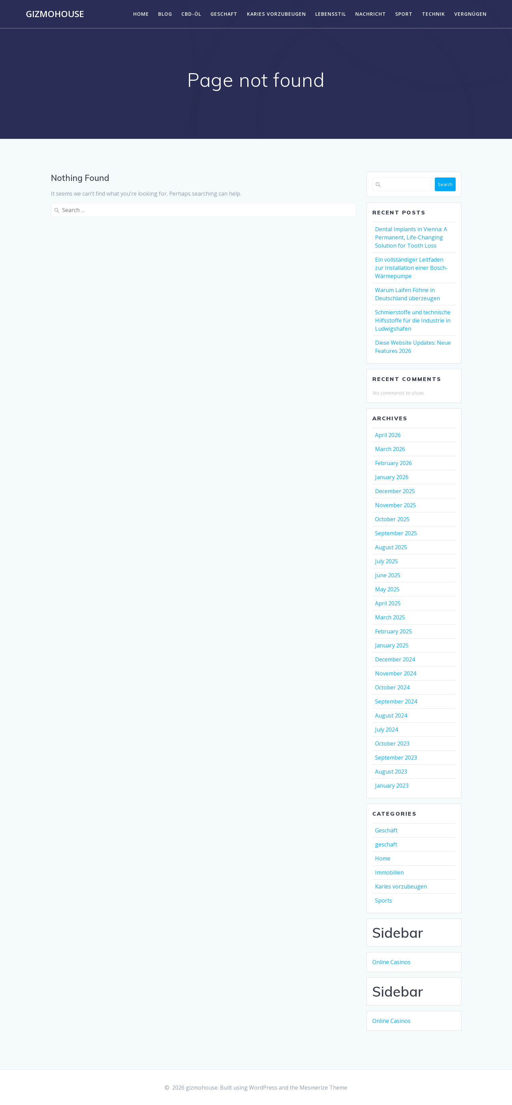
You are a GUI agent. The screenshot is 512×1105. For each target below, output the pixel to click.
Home (141, 14)
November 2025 (395, 505)
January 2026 (392, 477)
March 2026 (390, 449)
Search (445, 184)
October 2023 (392, 743)
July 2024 (386, 729)
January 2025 (392, 645)
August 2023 (391, 771)
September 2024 (396, 701)
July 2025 (386, 561)
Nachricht (370, 14)
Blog (165, 14)
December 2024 (395, 659)
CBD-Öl (191, 14)
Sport (404, 14)
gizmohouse (55, 14)
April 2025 (388, 603)
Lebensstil (330, 14)
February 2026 (393, 463)
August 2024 (391, 715)
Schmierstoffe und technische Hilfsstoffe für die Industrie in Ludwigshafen (413, 320)
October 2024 (392, 687)
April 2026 (388, 435)
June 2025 (387, 575)
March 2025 (390, 617)
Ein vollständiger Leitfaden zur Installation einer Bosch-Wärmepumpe (411, 268)
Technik (433, 14)
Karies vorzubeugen (276, 14)
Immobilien (389, 872)
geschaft (223, 14)
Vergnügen (470, 14)
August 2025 (391, 547)
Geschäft (386, 830)
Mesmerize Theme (323, 1087)
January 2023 (392, 785)
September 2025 (396, 533)
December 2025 (395, 491)
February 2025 (393, 631)
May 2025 (387, 589)
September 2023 (396, 757)
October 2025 (392, 519)
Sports (383, 900)
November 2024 (395, 673)
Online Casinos (391, 962)
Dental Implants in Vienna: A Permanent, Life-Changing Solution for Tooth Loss (411, 237)
